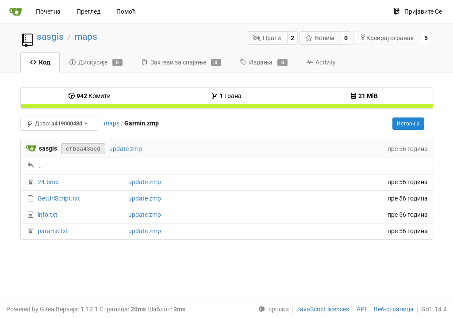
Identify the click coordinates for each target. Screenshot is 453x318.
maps (85, 36)
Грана (226, 95)
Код (40, 62)
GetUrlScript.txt (59, 198)
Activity (321, 62)
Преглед (88, 11)
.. (40, 165)
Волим (319, 38)
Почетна (48, 11)
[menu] (272, 309)
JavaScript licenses (322, 309)
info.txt (48, 214)
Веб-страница (394, 309)
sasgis (50, 36)
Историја (408, 124)
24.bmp (48, 182)
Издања (264, 63)
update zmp (125, 148)
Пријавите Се (417, 11)
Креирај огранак (387, 38)
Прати (267, 38)
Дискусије (96, 63)
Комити (89, 95)
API (361, 309)
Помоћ (126, 11)
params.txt (53, 231)
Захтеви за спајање (181, 63)
